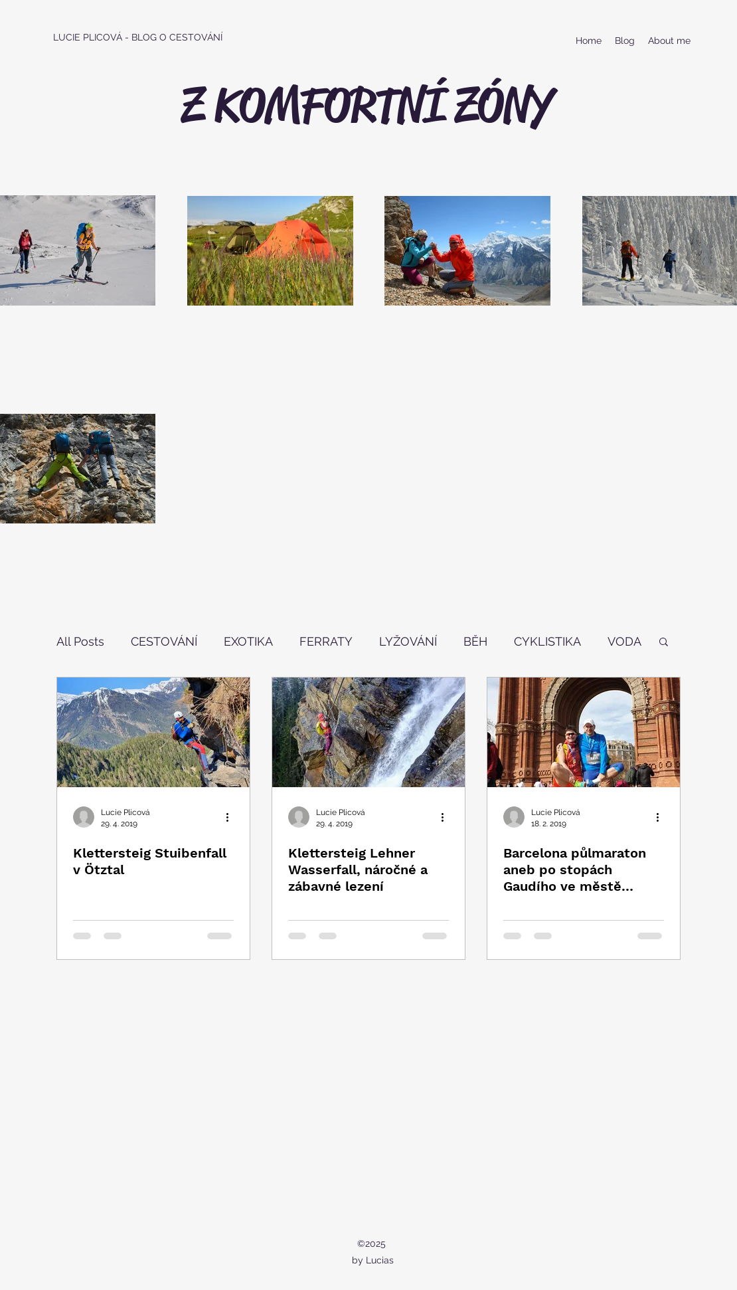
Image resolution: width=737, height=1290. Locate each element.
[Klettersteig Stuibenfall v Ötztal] (153, 732)
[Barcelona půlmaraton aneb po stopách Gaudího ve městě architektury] (583, 732)
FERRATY (326, 641)
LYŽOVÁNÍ (408, 641)
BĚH (475, 641)
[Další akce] (232, 817)
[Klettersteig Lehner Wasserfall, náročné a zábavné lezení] (368, 732)
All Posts (80, 641)
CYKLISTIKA (547, 641)
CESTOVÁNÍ (164, 641)
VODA (624, 641)
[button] (663, 643)
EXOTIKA (248, 641)
